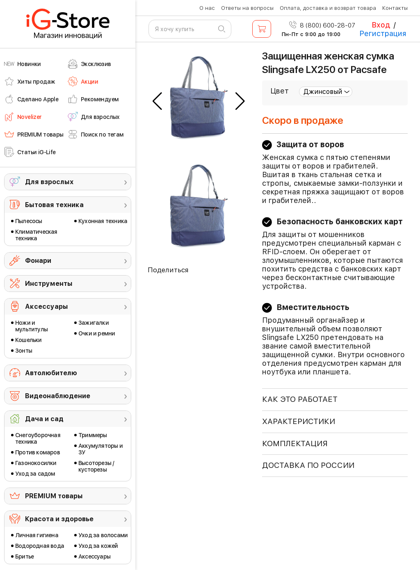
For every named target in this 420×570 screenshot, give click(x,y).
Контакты (395, 8)
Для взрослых (49, 182)
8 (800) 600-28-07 (322, 25)
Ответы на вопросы (247, 8)
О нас (207, 8)
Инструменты (49, 283)
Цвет (279, 91)
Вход (381, 25)
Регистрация (382, 33)
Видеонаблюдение (57, 396)
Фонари (38, 260)
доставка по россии (308, 465)
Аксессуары (46, 306)
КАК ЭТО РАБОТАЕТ (300, 399)
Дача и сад (44, 419)
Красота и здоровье (59, 519)
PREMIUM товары (54, 496)
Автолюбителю (51, 373)
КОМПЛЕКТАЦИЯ (295, 443)
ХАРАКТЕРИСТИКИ (298, 421)
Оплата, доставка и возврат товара (328, 8)
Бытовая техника (54, 205)
